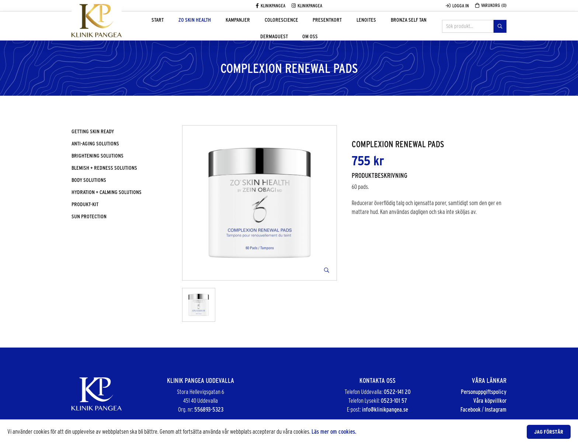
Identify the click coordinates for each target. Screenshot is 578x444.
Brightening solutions (97, 155)
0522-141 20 (397, 391)
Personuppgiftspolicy (483, 391)
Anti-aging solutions (95, 143)
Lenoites (335, 26)
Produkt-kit (85, 204)
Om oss (289, 56)
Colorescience (263, 26)
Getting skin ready (93, 131)
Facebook (470, 409)
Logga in (457, 5)
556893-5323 (208, 409)
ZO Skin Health (190, 26)
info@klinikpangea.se (385, 409)
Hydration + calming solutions (107, 192)
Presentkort (302, 26)
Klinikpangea (270, 5)
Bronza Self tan (371, 26)
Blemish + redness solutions (104, 168)
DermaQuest (411, 26)
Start (159, 26)
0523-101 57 (394, 400)
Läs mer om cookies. (333, 431)
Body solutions (89, 180)
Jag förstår (548, 432)
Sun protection (89, 216)
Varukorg (490, 5)
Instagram (495, 409)
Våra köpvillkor (489, 400)
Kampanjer (226, 26)
